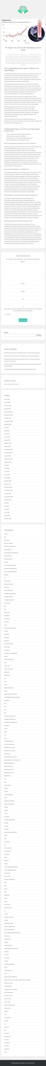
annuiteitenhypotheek (10, 571)
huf (5, 735)
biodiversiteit (9, 56)
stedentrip (7, 936)
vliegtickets (7, 1017)
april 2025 (7, 437)
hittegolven (27, 60)
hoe (5, 713)
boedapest (7, 615)
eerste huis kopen (9, 659)
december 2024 (8, 449)
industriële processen (35, 60)
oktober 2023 (7, 493)
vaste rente (7, 1002)
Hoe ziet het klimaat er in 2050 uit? (16, 136)
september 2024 (8, 459)
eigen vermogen (8, 669)
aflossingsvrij (8, 549)
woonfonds (7, 1042)
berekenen (7, 603)
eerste (6, 656)
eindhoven (7, 675)
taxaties (6, 951)
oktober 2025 (7, 418)
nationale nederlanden (10, 832)
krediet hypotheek (9, 801)
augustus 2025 (7, 424)
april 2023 (7, 512)
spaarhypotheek (8, 923)
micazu (6, 826)
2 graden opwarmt (33, 54)
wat (5, 1030)
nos (5, 845)
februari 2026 (7, 405)
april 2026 (7, 399)
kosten (6, 791)
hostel (6, 728)
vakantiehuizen (8, 983)
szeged (6, 942)
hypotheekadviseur (9, 763)
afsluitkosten (8, 556)
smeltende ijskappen (11, 63)
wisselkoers (7, 1036)
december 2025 (8, 412)
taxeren (6, 954)
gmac (5, 691)
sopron (6, 920)
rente (5, 901)
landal (6, 807)
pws (5, 885)
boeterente (7, 618)
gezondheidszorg (9, 687)
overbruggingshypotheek (11, 867)
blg (5, 609)
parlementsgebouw (9, 879)
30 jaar (6, 534)
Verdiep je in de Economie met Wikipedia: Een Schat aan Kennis (21, 356)
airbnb (6, 562)
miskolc (6, 829)
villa (5, 1014)
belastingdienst (8, 590)
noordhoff (7, 841)
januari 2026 (7, 408)
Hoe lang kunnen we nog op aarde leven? (18, 140)
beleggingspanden (9, 600)
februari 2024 (7, 481)
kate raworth (7, 785)
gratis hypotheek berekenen (12, 697)
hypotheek (7, 753)
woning (6, 1039)
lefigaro (6, 810)
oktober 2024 (7, 456)
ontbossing (37, 62)
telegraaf (6, 958)
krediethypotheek (9, 804)
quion (5, 889)
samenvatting (8, 907)
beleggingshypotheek (10, 593)
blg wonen (7, 612)
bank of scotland (8, 584)
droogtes (11, 57)
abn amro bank (8, 543)
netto (5, 835)
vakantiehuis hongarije (10, 976)
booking (6, 622)
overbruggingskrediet (10, 870)
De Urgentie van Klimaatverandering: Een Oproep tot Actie (20, 369)
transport (29, 63)
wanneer (6, 1027)
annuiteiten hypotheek (10, 568)
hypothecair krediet (9, 747)
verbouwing (7, 1008)
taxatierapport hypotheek (11, 948)
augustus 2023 (7, 500)
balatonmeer (7, 581)
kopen (6, 788)
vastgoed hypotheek (9, 1005)
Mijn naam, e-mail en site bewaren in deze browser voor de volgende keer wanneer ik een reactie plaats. (23, 309)
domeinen (7, 647)
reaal (5, 898)
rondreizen (7, 904)
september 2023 (8, 496)
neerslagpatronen (30, 62)
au (4, 578)
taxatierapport (8, 945)
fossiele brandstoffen (22, 59)
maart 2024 (7, 478)
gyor (5, 703)
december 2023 (8, 487)
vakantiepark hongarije (10, 989)
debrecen (6, 637)
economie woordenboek (10, 653)
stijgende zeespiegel (21, 63)
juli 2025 (6, 427)
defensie (6, 640)
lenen (5, 813)
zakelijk (6, 1046)
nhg (5, 838)
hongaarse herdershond (10, 722)
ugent (5, 967)
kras (5, 797)
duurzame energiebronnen (20, 57)
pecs (5, 882)
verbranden (35, 63)
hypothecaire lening (9, 750)
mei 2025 (6, 434)
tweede (6, 961)
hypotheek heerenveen (10, 757)
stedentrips (7, 939)
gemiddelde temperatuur (34, 59)
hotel (5, 731)
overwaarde (7, 876)
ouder (5, 857)
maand (6, 823)
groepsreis (7, 700)
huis (5, 738)
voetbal (6, 1020)
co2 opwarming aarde (18, 56)
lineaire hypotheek (9, 819)
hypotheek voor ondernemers (12, 760)
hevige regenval (20, 60)
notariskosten (8, 848)
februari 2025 (7, 443)
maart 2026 (7, 402)
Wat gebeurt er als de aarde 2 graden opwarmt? (20, 138)
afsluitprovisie (8, 559)
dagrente (6, 634)
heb (5, 706)
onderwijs (7, 854)
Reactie (23, 261)
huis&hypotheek (8, 741)
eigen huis (7, 666)
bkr (5, 606)
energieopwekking (32, 57)
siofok (6, 914)
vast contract (7, 998)
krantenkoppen (8, 794)
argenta (6, 574)
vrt (5, 1024)
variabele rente (8, 995)
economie (7, 650)
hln (5, 709)
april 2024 (7, 474)
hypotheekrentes (9, 769)
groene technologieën (10, 60)
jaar (5, 782)
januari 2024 (7, 484)
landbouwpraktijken (20, 62)
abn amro (6, 540)
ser (5, 910)
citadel (6, 631)
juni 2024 (6, 468)
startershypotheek (9, 929)
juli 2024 (6, 465)
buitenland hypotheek (10, 628)
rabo (5, 892)
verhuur (6, 1011)
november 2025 (8, 415)
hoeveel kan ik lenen (10, 716)
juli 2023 (6, 503)
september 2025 (8, 421)
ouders (6, 863)
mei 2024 (6, 471)
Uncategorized (22, 54)
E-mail (23, 291)
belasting (6, 587)
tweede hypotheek (9, 964)
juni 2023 (6, 506)
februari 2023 (7, 518)
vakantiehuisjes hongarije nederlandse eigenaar (17, 980)
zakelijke (6, 1049)
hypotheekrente (8, 766)
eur (5, 678)
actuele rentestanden (10, 546)
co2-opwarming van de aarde (31, 56)
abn (5, 537)
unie (5, 973)
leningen (6, 816)
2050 (40, 54)
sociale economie (9, 917)
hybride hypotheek (9, 744)
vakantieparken (8, 992)
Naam (23, 283)
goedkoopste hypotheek (10, 694)
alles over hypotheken (10, 565)
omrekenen (7, 851)
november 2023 (8, 490)
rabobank (6, 895)
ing (5, 779)
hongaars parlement (9, 719)
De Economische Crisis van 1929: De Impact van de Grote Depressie (22, 353)
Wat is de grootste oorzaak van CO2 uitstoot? (19, 134)
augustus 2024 (8, 462)
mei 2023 (6, 509)
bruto (5, 625)
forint (6, 684)
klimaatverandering (10, 62)
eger (5, 662)
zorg (5, 1052)
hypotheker (7, 775)
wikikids (6, 1033)
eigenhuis (7, 672)
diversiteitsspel (8, 643)
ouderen (6, 860)
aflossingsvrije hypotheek (11, 552)
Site (23, 299)
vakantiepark (8, 986)
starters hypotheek (9, 926)
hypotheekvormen (9, 772)
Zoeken (6, 332)
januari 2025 (7, 446)
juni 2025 (6, 430)
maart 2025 (7, 440)
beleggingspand (8, 596)
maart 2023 (7, 515)
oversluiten (7, 873)
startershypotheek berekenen (12, 932)
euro (5, 681)
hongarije (6, 725)
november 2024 (8, 452)
